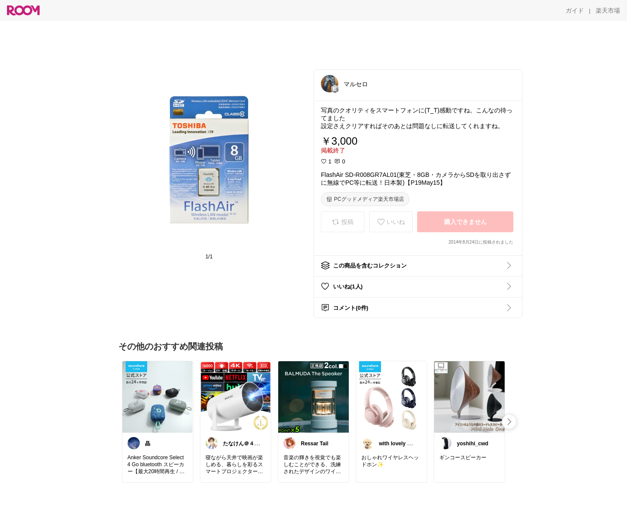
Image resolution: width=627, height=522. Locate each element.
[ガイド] (575, 10)
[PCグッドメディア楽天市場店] (365, 199)
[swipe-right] (509, 422)
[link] (157, 396)
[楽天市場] (608, 10)
